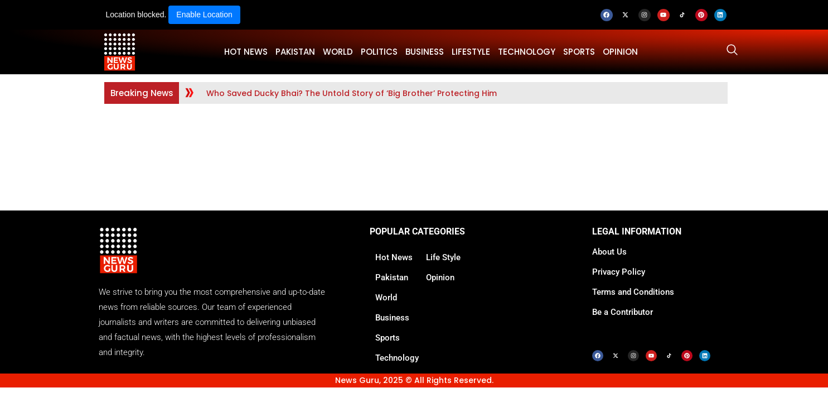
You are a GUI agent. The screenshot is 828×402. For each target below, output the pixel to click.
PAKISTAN (295, 52)
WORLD (338, 52)
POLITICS (379, 52)
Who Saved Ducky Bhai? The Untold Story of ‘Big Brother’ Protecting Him (351, 93)
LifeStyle (471, 52)
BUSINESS (424, 52)
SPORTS (579, 52)
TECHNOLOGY (526, 52)
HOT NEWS (246, 52)
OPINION (620, 52)
